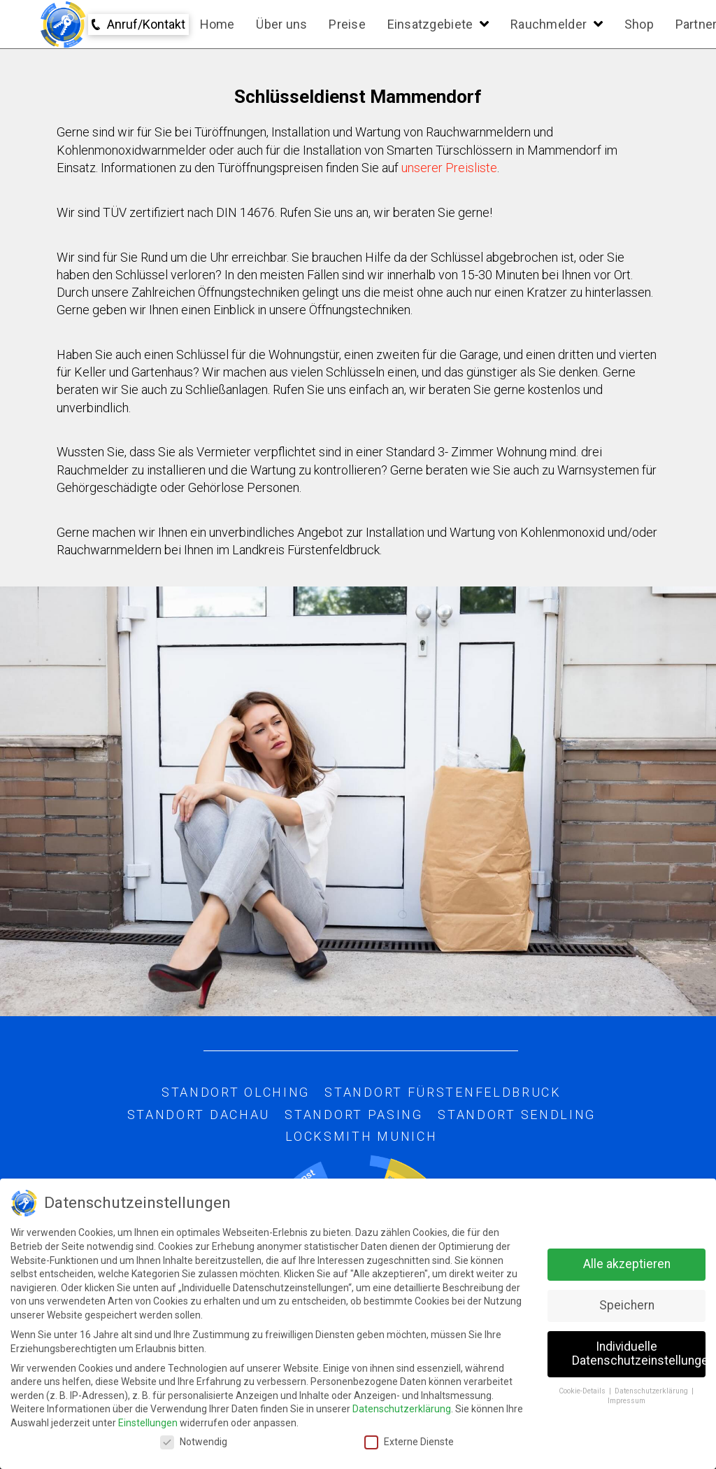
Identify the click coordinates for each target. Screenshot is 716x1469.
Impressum (626, 1400)
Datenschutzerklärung (401, 1408)
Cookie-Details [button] (583, 1391)
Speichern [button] (626, 1305)
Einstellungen (148, 1422)
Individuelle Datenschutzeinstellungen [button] (639, 1354)
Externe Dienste (409, 1442)
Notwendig (193, 1442)
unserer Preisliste (449, 167)
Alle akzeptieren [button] (627, 1264)
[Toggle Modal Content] (138, 24)
